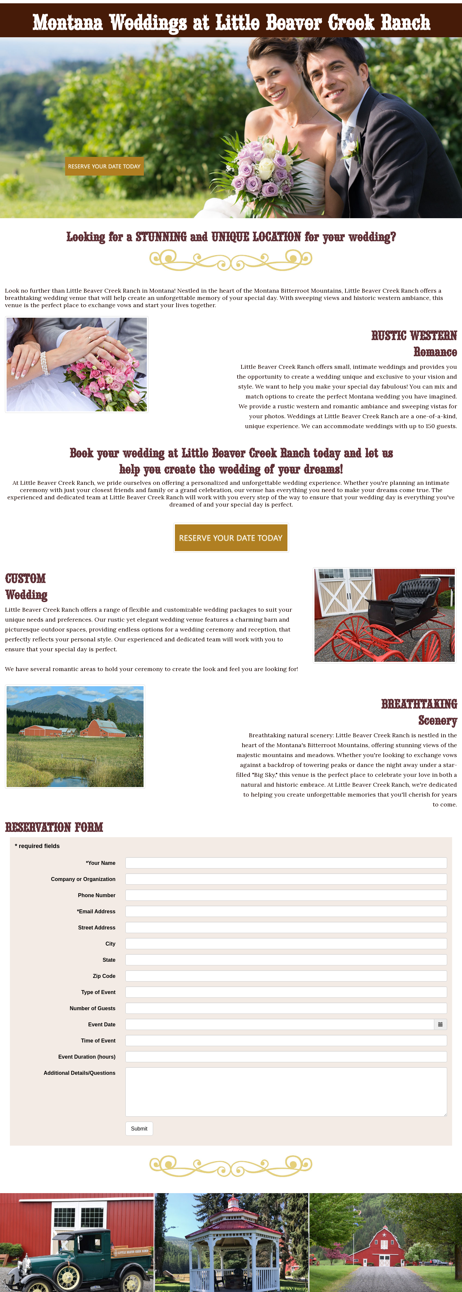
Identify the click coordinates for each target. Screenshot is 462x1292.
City (111, 944)
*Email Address (96, 911)
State (109, 960)
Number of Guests (93, 1008)
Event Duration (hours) (87, 1057)
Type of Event (98, 992)
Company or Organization (83, 879)
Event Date (102, 1024)
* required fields (37, 846)
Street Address (97, 927)
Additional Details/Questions (80, 1073)
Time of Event (98, 1040)
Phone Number (97, 895)
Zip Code (104, 976)
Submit (139, 1128)
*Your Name (101, 863)
